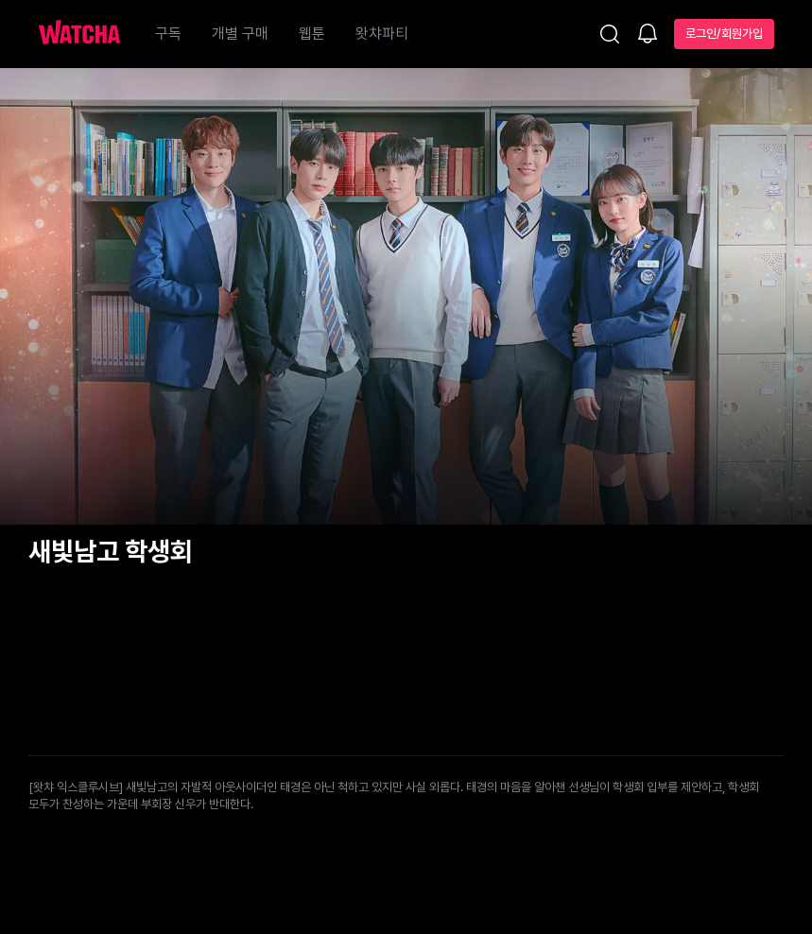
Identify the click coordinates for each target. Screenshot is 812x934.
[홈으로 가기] (89, 34)
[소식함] (647, 35)
